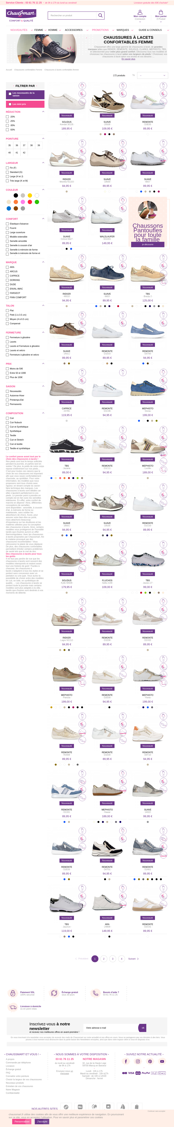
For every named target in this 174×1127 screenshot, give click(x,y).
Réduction (13, 112)
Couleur (12, 190)
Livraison (10, 1066)
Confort (12, 219)
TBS (148, 294)
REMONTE (147, 122)
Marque (11, 262)
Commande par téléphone (18, 1063)
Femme (40, 30)
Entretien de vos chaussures (19, 1086)
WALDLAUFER (107, 236)
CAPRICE (67, 408)
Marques (124, 30)
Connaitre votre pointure (17, 1076)
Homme (54, 30)
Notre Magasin (13, 1090)
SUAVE (107, 122)
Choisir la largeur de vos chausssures (24, 1079)
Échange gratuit (13, 1069)
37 (24, 145)
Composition (14, 413)
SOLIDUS (66, 122)
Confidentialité (13, 1093)
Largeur (12, 163)
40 (9, 152)
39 (38, 145)
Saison (10, 386)
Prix (9, 364)
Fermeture (13, 332)
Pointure (12, 138)
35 (9, 145)
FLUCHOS (107, 580)
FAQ (8, 1073)
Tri (133, 75)
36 (16, 145)
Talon (10, 305)
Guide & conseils (153, 30)
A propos (10, 1059)
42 (24, 152)
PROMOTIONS (102, 30)
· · (66, 124)
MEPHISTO (147, 408)
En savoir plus (128, 59)
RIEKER (67, 179)
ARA (107, 924)
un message (66, 1072)
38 (31, 145)
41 (16, 152)
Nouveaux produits (15, 1083)
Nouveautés (21, 30)
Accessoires (76, 30)
